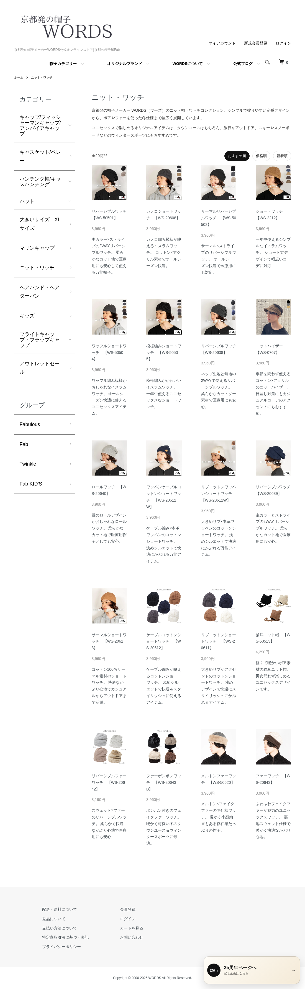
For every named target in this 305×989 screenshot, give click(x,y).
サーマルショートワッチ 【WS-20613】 (109, 641)
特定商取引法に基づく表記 (62, 937)
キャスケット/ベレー (40, 156)
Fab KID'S (31, 484)
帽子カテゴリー (63, 63)
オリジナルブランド (124, 63)
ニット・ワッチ (43, 77)
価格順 (261, 156)
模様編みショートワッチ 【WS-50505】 (163, 352)
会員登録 (118, 909)
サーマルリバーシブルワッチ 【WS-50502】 (218, 218)
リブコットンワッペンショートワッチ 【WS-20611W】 (218, 493)
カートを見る (122, 928)
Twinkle (28, 464)
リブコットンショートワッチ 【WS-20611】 (218, 641)
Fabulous (30, 424)
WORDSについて (188, 63)
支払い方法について (56, 928)
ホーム (19, 77)
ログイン (283, 43)
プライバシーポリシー (58, 946)
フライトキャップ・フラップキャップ (40, 340)
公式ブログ (243, 63)
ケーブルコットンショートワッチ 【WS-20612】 (163, 641)
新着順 (282, 156)
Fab (24, 444)
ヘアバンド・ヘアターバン (40, 292)
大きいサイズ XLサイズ (40, 224)
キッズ (27, 316)
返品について (50, 919)
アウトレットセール (40, 368)
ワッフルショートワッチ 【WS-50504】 (109, 352)
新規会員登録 (255, 43)
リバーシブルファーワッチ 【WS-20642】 (109, 782)
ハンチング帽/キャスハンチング (40, 181)
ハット (27, 201)
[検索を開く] (266, 62)
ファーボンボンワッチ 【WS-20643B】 (163, 782)
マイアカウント (222, 43)
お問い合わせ (122, 937)
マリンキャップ (37, 248)
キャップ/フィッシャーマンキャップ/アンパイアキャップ (40, 125)
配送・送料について (56, 909)
